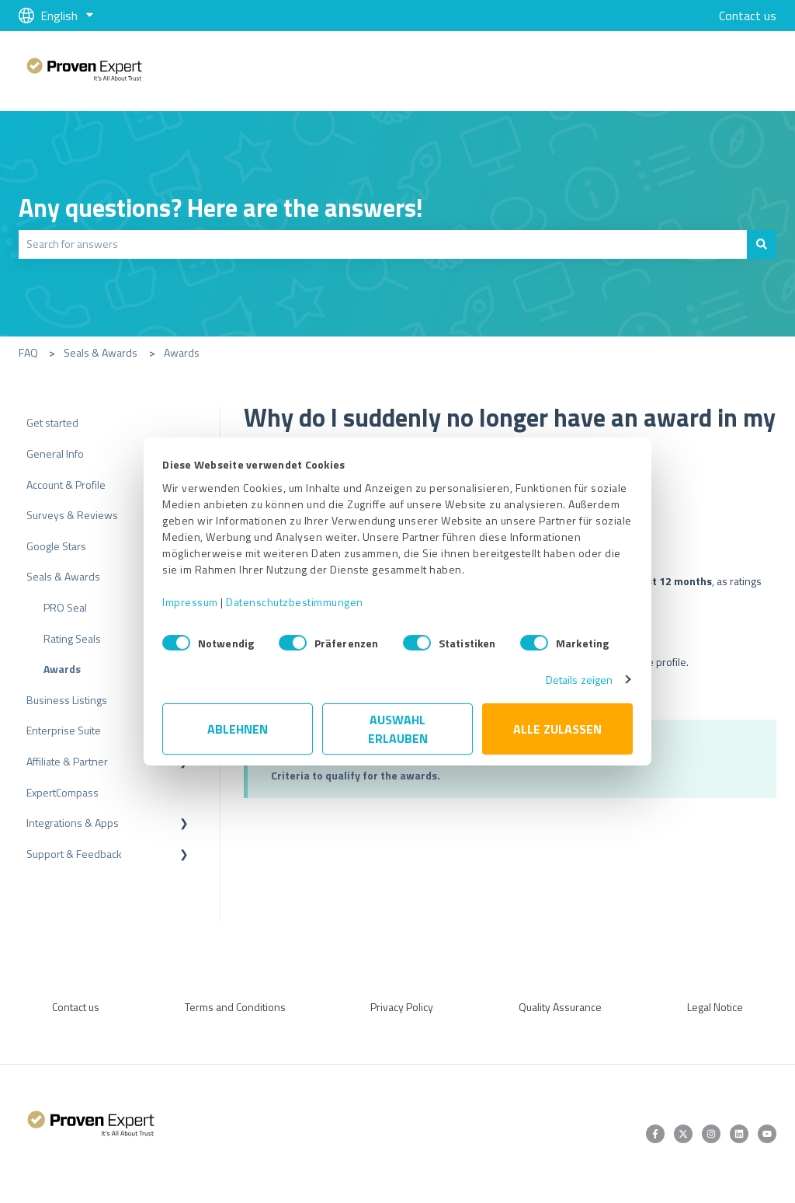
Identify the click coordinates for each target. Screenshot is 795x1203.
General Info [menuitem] (55, 453)
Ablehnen (237, 729)
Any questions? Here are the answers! (221, 207)
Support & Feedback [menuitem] (74, 854)
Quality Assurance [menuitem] (560, 1007)
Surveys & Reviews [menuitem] (72, 515)
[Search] (761, 244)
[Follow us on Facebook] (655, 1134)
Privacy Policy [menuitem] (401, 1007)
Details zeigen (579, 679)
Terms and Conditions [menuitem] (235, 1007)
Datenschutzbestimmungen (294, 602)
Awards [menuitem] (62, 669)
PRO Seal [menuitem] (65, 607)
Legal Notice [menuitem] (715, 1007)
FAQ (28, 352)
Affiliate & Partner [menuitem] (67, 761)
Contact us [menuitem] (75, 1007)
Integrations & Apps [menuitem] (72, 822)
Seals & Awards (100, 352)
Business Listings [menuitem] (66, 700)
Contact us (747, 15)
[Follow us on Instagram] (711, 1134)
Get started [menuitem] (52, 422)
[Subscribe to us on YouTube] (767, 1134)
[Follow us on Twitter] (683, 1134)
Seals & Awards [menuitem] (63, 576)
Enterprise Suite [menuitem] (63, 730)
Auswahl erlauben (398, 729)
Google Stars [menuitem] (56, 546)
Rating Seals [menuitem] (72, 638)
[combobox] (383, 244)
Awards (182, 352)
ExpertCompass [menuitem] (62, 792)
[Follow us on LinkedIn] (739, 1134)
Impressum (190, 602)
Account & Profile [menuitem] (66, 484)
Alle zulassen (557, 729)
